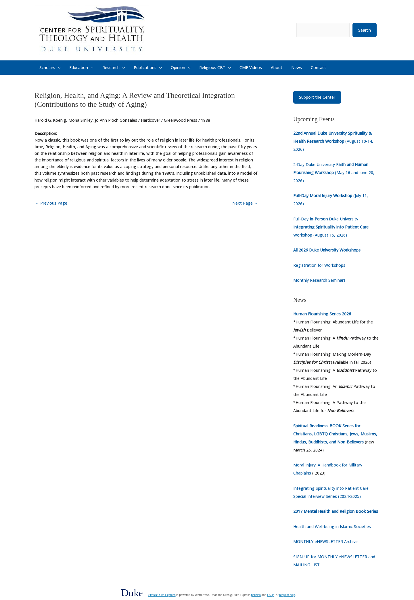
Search (364, 30)
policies (255, 595)
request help (287, 595)
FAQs (270, 595)
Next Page (245, 203)
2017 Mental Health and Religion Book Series (335, 511)
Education (78, 67)
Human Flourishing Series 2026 (322, 314)
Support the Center (317, 97)
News (275, 67)
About (257, 67)
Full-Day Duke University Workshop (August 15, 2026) (331, 227)
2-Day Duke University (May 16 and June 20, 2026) (333, 172)
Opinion (169, 67)
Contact (294, 67)
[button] (57, 67)
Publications (139, 67)
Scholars (49, 67)
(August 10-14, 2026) (333, 141)
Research (107, 67)
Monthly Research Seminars (319, 280)
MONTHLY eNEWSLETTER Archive (325, 541)
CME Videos (234, 67)
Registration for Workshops (319, 265)
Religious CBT (201, 67)
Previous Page (51, 203)
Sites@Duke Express (162, 595)
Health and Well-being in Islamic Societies (332, 526)
